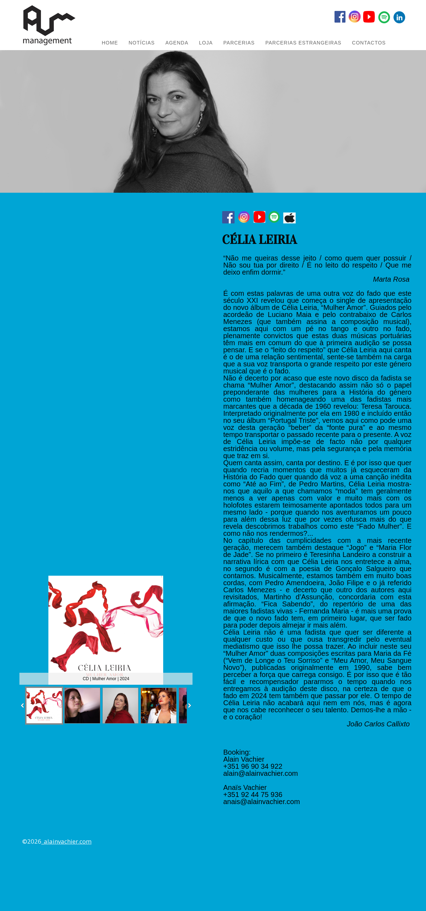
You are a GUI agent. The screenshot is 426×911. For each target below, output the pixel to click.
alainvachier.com (67, 841)
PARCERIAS (239, 43)
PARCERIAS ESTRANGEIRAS (303, 43)
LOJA (206, 43)
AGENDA (176, 43)
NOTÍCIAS (142, 43)
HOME (110, 43)
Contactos (369, 43)
